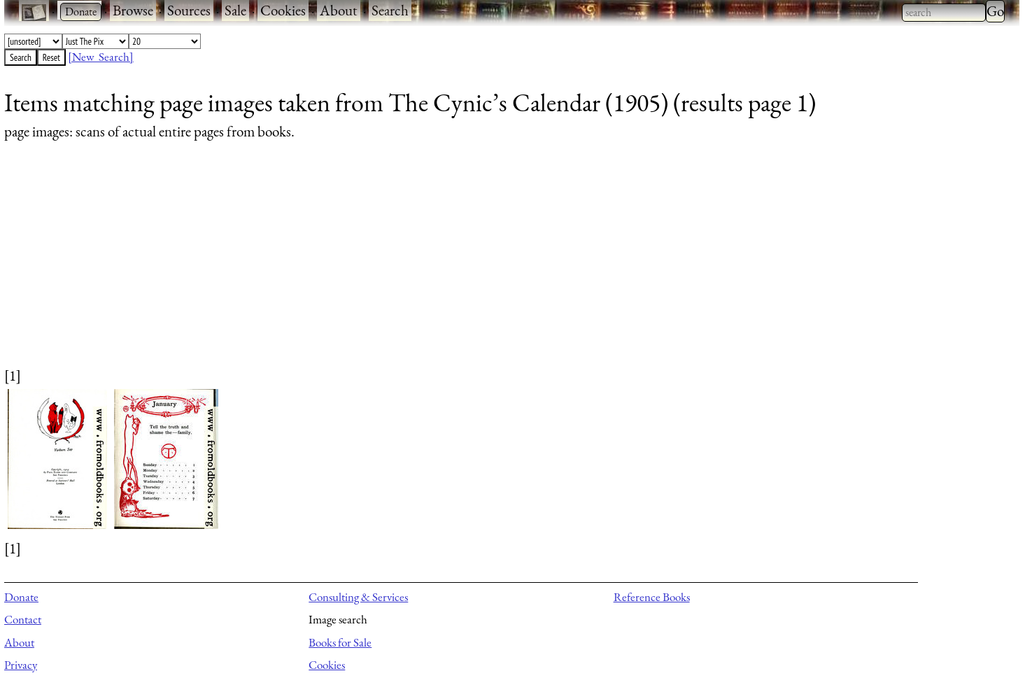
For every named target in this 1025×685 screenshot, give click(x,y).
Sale (235, 10)
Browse (133, 10)
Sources (189, 10)
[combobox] (944, 12)
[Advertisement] (424, 267)
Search (390, 10)
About (339, 10)
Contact (22, 619)
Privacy (20, 664)
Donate (21, 597)
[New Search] (101, 56)
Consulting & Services (358, 597)
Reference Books (652, 597)
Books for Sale (340, 642)
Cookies (283, 10)
